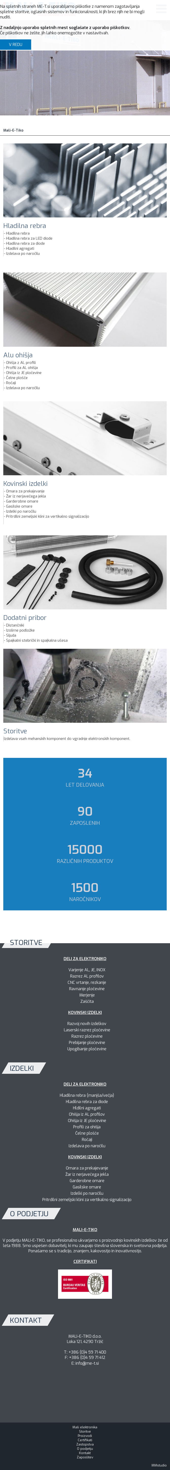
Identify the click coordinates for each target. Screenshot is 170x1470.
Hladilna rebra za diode (25, 243)
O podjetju (85, 1449)
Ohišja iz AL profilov (87, 1114)
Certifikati (85, 1440)
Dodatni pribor (25, 617)
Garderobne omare (22, 501)
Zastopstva (85, 1444)
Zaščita (87, 1001)
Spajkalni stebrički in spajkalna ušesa (37, 640)
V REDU (15, 44)
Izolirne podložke (20, 630)
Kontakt (85, 1453)
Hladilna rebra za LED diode (29, 238)
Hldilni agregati (87, 1108)
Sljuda (11, 635)
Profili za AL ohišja (22, 367)
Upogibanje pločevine (86, 1049)
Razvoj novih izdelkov (86, 1023)
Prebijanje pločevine (87, 1042)
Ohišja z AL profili (21, 362)
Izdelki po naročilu (21, 511)
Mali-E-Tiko (13, 130)
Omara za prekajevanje (25, 491)
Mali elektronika (84, 1427)
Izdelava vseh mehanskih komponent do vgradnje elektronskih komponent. (67, 738)
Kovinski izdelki (25, 483)
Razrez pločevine (87, 1036)
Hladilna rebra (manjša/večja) (87, 1095)
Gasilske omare (19, 506)
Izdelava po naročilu (23, 253)
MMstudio (159, 1465)
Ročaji (11, 382)
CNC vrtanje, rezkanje (87, 982)
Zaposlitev (85, 1457)
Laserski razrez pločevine (87, 1030)
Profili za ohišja (87, 1127)
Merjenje (87, 995)
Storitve (15, 731)
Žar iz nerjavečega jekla (26, 496)
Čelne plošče (17, 377)
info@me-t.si (87, 1363)
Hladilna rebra (24, 225)
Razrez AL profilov (87, 976)
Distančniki (15, 625)
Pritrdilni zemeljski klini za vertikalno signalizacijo (47, 516)
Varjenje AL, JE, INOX (86, 970)
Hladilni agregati (20, 248)
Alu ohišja (18, 355)
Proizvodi (85, 1436)
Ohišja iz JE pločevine (24, 372)
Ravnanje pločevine (87, 988)
